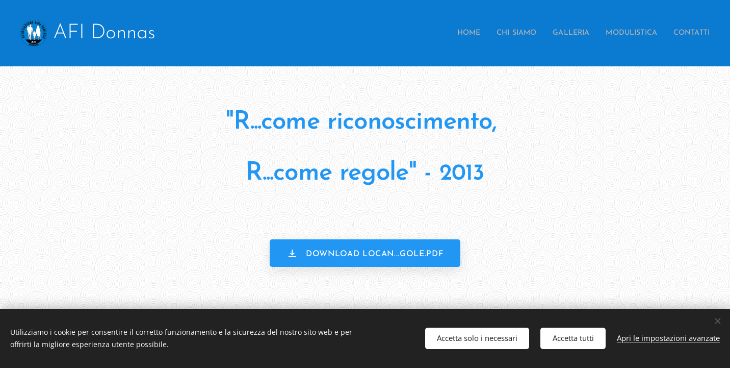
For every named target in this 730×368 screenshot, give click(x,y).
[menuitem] (444, 33)
